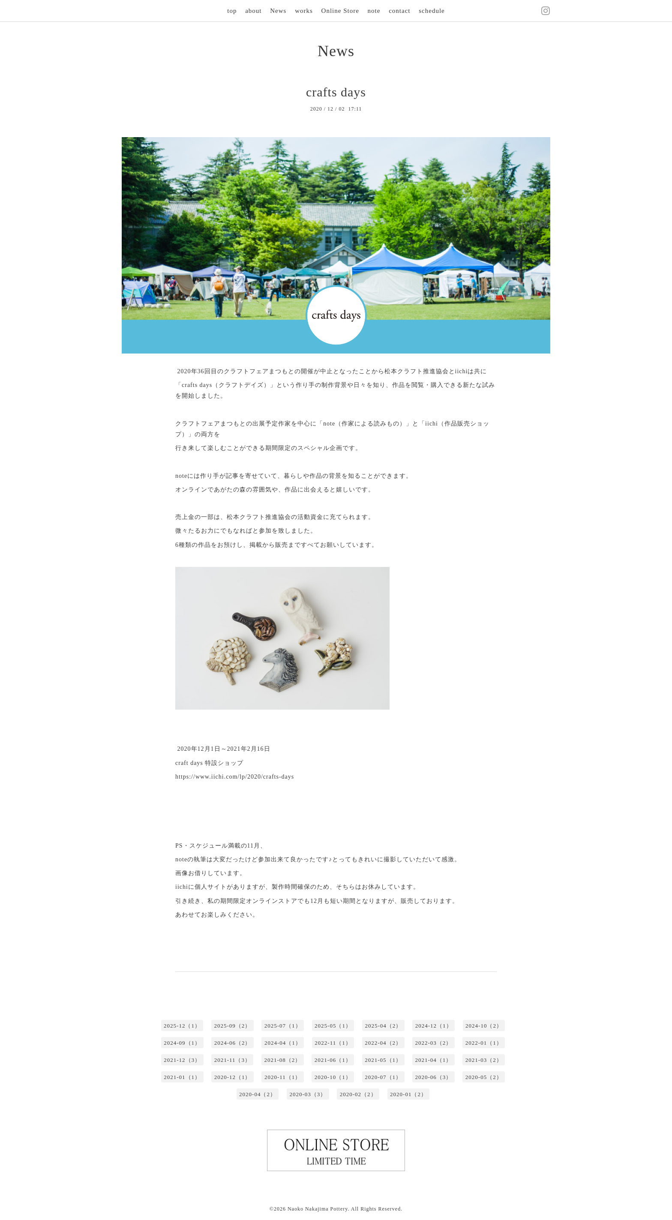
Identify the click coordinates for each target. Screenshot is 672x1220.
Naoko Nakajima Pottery (318, 1209)
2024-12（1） (433, 1025)
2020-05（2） (483, 1077)
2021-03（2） (483, 1060)
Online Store (340, 10)
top (232, 10)
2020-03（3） (307, 1094)
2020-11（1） (282, 1077)
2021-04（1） (433, 1060)
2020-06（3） (433, 1077)
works (304, 10)
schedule (431, 10)
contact (399, 10)
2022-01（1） (483, 1043)
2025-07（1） (282, 1025)
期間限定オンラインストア (258, 901)
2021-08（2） (282, 1060)
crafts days (336, 92)
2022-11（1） (333, 1043)
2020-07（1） (383, 1077)
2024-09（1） (182, 1043)
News (278, 10)
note (374, 10)
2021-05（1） (383, 1060)
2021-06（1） (333, 1060)
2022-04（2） (383, 1043)
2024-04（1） (282, 1043)
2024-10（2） (483, 1025)
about (253, 10)
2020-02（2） (358, 1094)
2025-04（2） (383, 1025)
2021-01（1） (182, 1077)
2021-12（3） (182, 1060)
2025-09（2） (232, 1025)
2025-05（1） (333, 1025)
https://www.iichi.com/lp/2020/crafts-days (234, 776)
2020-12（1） (232, 1077)
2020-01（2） (408, 1094)
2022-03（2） (433, 1043)
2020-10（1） (333, 1077)
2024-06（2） (232, 1043)
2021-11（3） (232, 1060)
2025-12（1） (182, 1025)
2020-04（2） (257, 1094)
